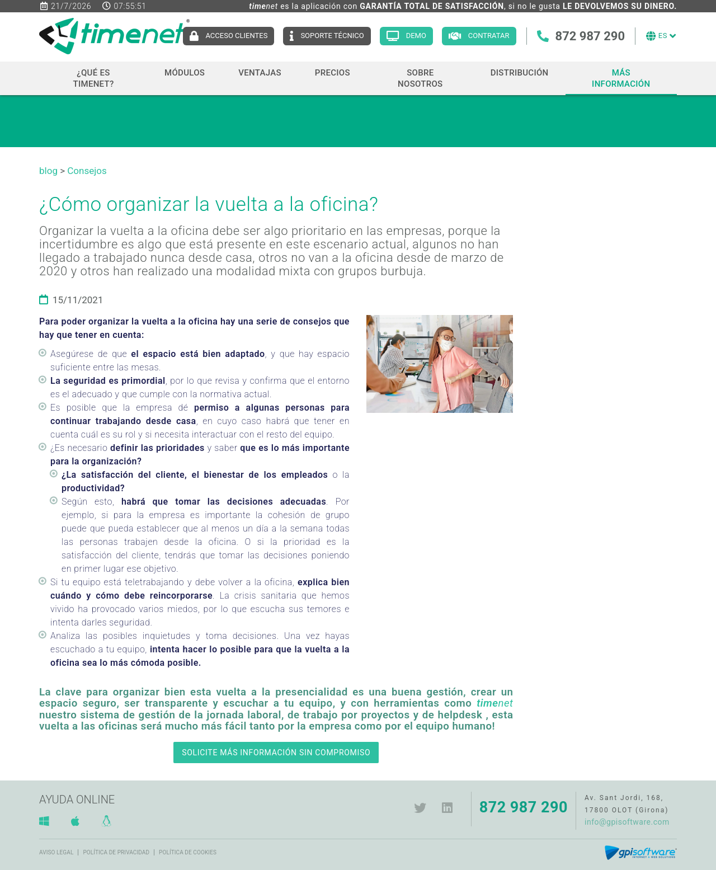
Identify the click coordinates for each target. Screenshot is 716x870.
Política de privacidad (116, 852)
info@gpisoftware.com (627, 821)
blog (48, 170)
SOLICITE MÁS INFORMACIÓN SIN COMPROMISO (276, 752)
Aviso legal (56, 852)
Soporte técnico (332, 35)
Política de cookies (187, 852)
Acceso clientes (236, 35)
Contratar (489, 35)
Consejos (86, 170)
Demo (416, 35)
